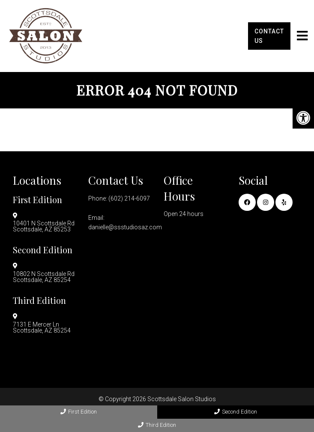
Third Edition (157, 425)
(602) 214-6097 (129, 198)
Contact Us (269, 36)
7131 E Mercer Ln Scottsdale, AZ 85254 (42, 327)
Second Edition (235, 411)
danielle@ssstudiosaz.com (125, 227)
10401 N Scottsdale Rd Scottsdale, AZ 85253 (44, 226)
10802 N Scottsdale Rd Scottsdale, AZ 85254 (44, 277)
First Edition (78, 411)
